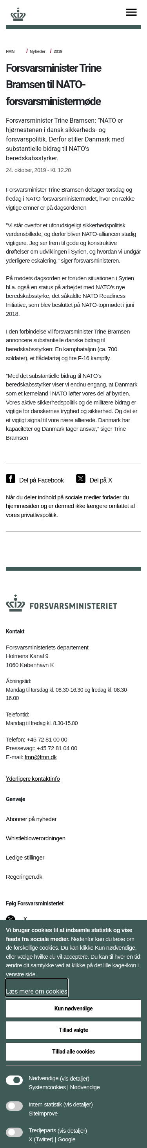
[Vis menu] (131, 13)
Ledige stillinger (25, 857)
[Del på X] (94, 480)
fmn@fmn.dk (41, 757)
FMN (10, 51)
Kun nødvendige (73, 1008)
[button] (74, 1074)
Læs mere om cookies (36, 991)
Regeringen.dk (24, 876)
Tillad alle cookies (73, 1051)
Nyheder (37, 51)
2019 (58, 51)
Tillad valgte (73, 1030)
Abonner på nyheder (31, 819)
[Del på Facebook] (35, 480)
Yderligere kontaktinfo (33, 778)
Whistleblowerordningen (35, 838)
